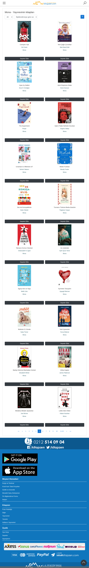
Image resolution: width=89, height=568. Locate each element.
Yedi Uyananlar (65, 315)
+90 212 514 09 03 (8, 555)
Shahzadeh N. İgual (24, 241)
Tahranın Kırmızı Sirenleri (24, 238)
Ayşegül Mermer (65, 279)
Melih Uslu (24, 279)
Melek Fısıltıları (65, 160)
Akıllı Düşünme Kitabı (65, 83)
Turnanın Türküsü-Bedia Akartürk (65, 199)
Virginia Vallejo (64, 124)
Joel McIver (24, 395)
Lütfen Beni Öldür (64, 393)
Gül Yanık (24, 47)
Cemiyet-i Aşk (24, 44)
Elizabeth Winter (24, 357)
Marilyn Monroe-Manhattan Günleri (24, 354)
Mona (24, 50)
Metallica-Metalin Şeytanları (24, 393)
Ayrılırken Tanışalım (64, 277)
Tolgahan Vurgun (64, 202)
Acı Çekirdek (64, 238)
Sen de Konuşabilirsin (24, 199)
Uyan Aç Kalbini (24, 83)
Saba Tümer (24, 318)
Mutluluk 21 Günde (24, 315)
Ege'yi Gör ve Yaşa (24, 277)
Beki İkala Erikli (64, 47)
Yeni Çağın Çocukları (65, 44)
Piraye (24, 124)
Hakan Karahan (64, 395)
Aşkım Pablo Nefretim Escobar (65, 122)
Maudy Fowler (64, 163)
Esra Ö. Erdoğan (24, 86)
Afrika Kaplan (64, 354)
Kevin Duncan (64, 86)
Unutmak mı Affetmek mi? (24, 160)
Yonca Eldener (64, 318)
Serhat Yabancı (24, 163)
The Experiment (24, 122)
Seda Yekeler (24, 202)
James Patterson (64, 357)
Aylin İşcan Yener (64, 241)
